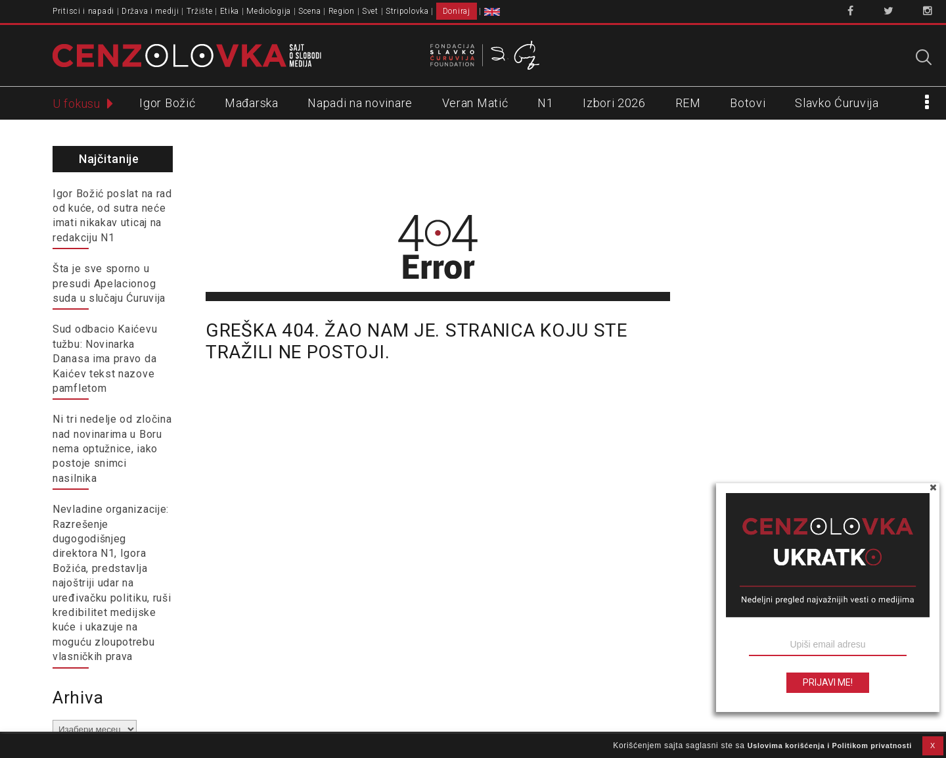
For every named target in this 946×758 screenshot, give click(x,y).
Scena (309, 11)
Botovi (747, 103)
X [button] (932, 745)
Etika (230, 11)
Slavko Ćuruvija (837, 103)
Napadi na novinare (360, 103)
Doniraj (456, 11)
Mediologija (268, 11)
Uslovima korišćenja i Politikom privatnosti (830, 745)
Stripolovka (407, 11)
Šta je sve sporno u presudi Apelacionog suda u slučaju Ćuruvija (109, 283)
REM (688, 103)
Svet (370, 11)
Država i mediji (150, 11)
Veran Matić (475, 103)
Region (341, 11)
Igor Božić (167, 103)
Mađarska (252, 103)
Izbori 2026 (614, 103)
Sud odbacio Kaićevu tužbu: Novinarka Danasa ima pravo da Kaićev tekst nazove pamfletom (105, 358)
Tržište (200, 11)
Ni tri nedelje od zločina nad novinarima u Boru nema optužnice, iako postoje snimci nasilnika (112, 449)
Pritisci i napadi (83, 11)
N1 (545, 103)
